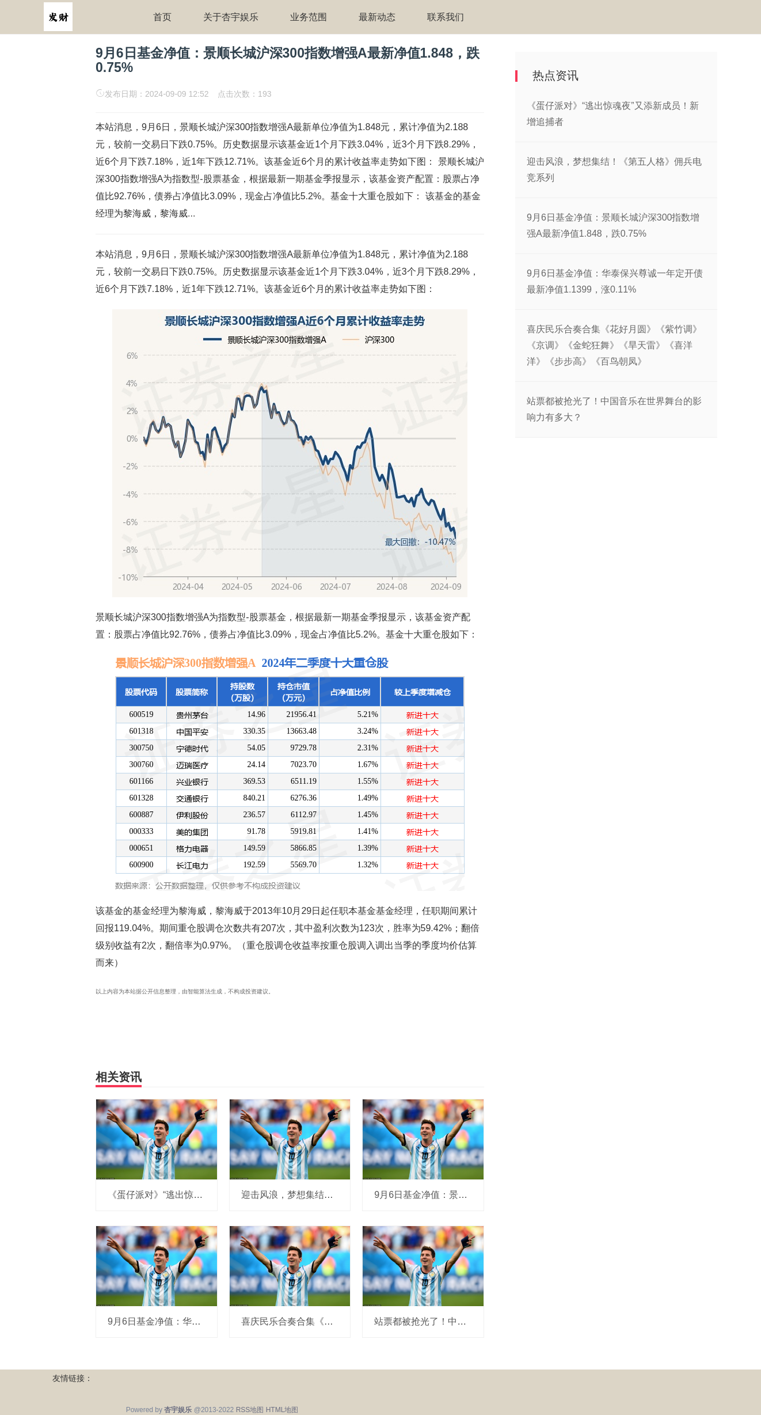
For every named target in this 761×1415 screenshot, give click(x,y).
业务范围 (308, 17)
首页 (162, 17)
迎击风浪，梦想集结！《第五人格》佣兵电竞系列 (342, 1195)
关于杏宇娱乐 (230, 17)
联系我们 (445, 17)
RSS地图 (250, 1410)
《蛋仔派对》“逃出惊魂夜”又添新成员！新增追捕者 (212, 1195)
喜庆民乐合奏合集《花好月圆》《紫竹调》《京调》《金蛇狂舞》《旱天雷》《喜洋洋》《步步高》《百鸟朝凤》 (614, 345)
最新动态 (377, 17)
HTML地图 (282, 1410)
